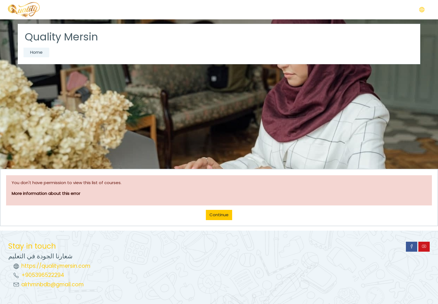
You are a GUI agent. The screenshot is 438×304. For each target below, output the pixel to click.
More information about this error (46, 193)
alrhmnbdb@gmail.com (52, 284)
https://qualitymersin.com (55, 266)
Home (36, 52)
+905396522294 (42, 275)
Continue (219, 215)
